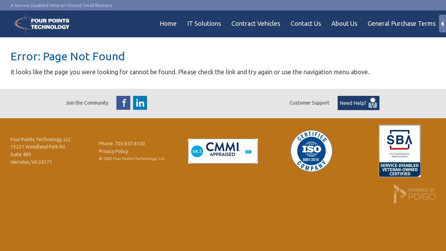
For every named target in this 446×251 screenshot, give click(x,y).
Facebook (123, 103)
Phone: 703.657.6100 (122, 143)
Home (168, 23)
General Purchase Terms (402, 23)
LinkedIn (140, 103)
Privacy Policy (113, 151)
